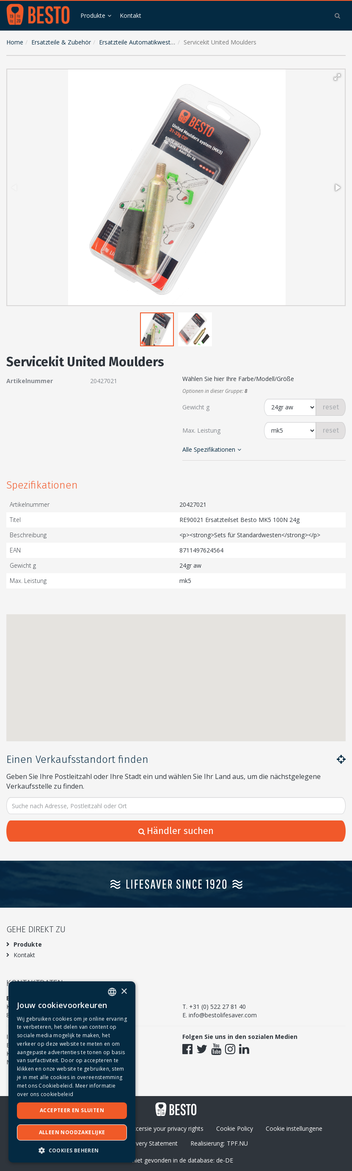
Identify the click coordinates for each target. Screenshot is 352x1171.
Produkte (92, 15)
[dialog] (71, 1072)
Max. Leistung (201, 430)
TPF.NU (237, 1143)
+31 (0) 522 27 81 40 (217, 1007)
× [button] (124, 992)
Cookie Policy (234, 1128)
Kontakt (130, 15)
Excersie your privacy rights (166, 1128)
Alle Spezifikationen (211, 449)
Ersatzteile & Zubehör (61, 42)
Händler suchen (176, 831)
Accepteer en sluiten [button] (72, 1110)
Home (14, 42)
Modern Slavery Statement (141, 1143)
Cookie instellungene (294, 1128)
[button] (337, 77)
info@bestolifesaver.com (223, 1015)
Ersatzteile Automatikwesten (138, 42)
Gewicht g (195, 407)
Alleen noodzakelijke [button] (72, 1132)
